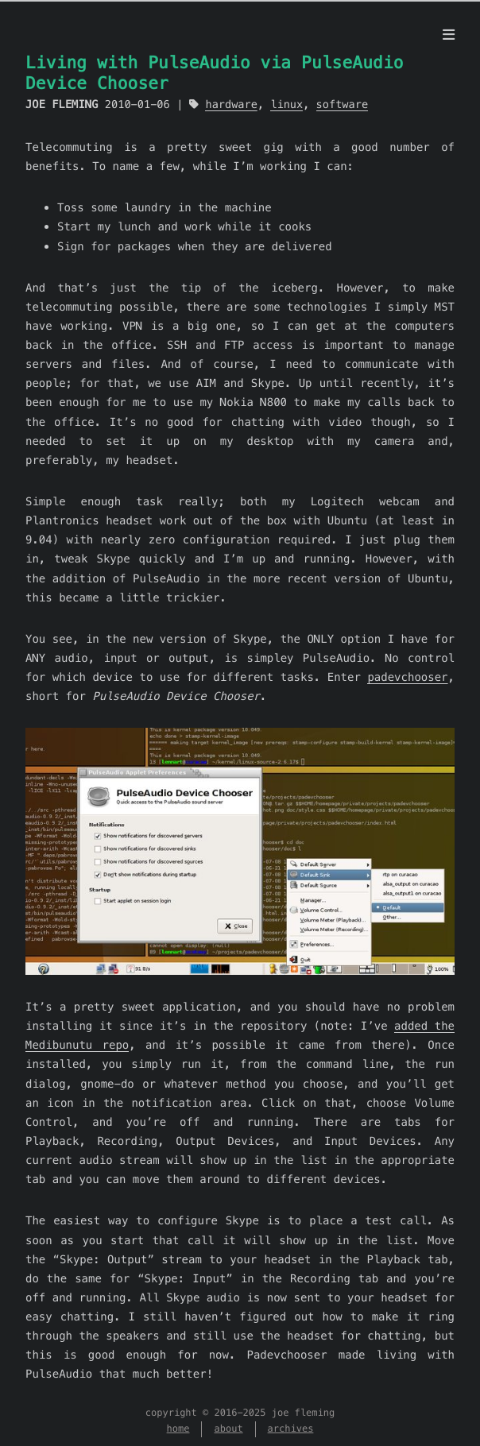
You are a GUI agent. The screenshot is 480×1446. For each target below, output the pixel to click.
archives (291, 1429)
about (228, 1429)
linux (286, 104)
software (342, 104)
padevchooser (407, 677)
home (178, 1429)
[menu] (449, 34)
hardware (231, 104)
